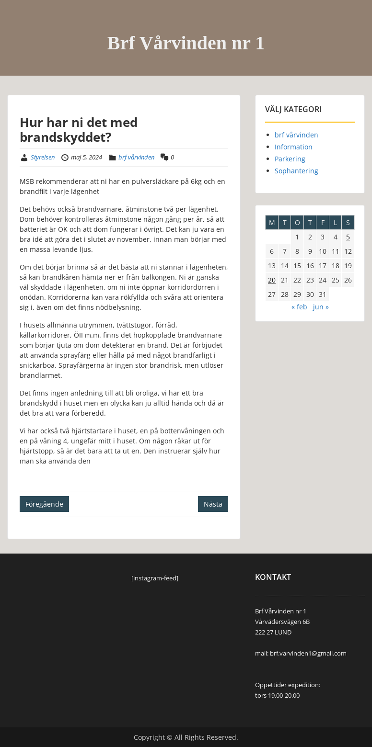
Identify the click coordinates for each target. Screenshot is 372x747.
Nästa (213, 504)
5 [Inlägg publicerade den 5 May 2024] (348, 236)
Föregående (44, 504)
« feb (299, 306)
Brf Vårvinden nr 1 (186, 43)
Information (294, 146)
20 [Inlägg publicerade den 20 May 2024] (272, 279)
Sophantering (296, 170)
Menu (17, 27)
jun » (321, 306)
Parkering (290, 158)
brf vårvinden (136, 157)
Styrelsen (43, 157)
